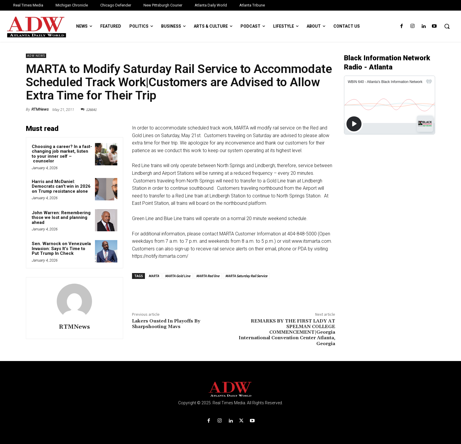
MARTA (153, 276)
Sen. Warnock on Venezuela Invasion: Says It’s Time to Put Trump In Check (61, 248)
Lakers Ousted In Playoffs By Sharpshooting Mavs (166, 324)
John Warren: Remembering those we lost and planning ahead (61, 217)
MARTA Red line (207, 276)
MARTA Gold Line (177, 276)
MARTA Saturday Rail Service (246, 276)
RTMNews (40, 109)
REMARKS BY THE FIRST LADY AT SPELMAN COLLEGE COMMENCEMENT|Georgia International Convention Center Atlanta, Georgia (287, 332)
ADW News (36, 56)
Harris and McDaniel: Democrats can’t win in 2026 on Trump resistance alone (61, 186)
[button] (447, 26)
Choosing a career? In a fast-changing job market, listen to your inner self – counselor (62, 154)
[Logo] (230, 389)
